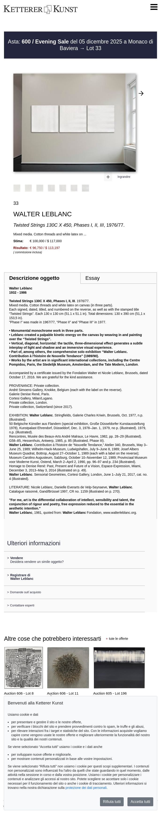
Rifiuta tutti (112, 802)
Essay (92, 278)
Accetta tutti (140, 802)
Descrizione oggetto (34, 278)
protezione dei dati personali (86, 788)
